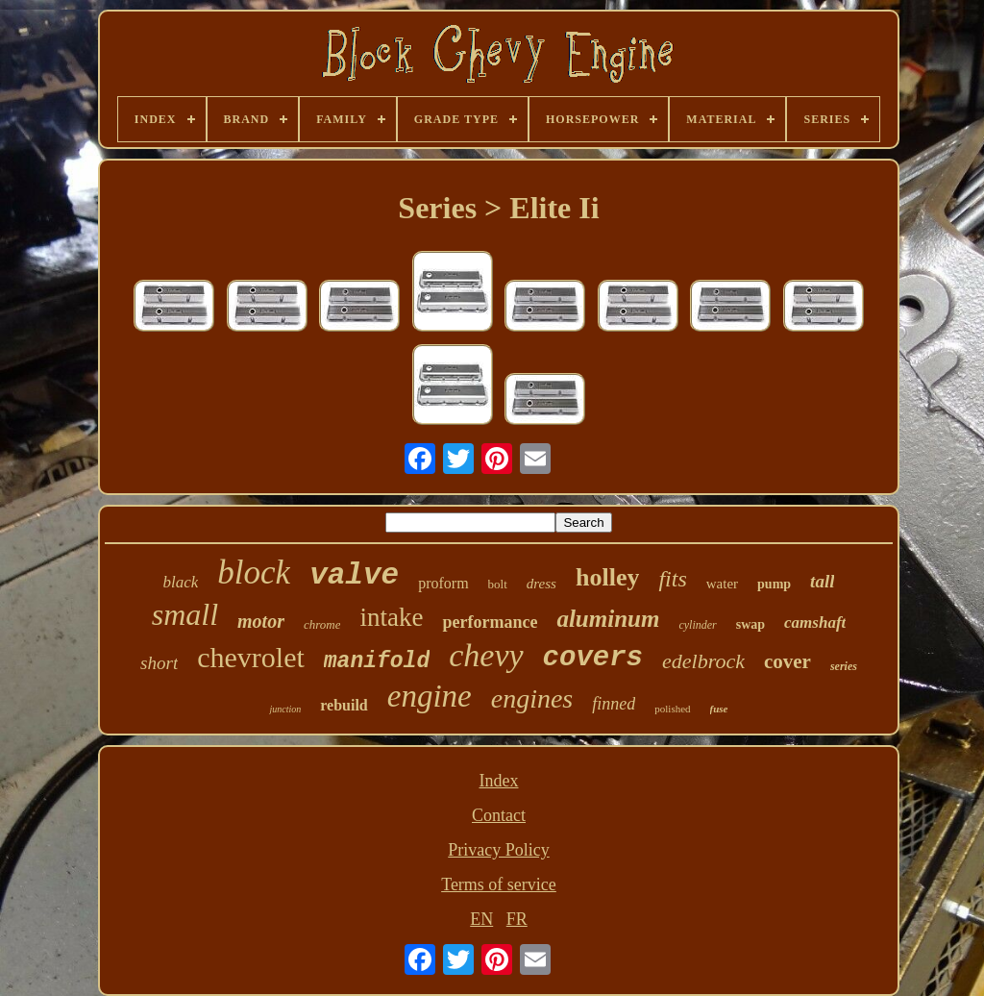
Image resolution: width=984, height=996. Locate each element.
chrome (322, 624)
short (159, 663)
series (843, 666)
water (722, 583)
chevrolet (251, 657)
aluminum (607, 619)
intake (391, 617)
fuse (719, 708)
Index (499, 780)
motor (260, 621)
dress (541, 583)
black (181, 582)
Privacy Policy (499, 849)
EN (481, 919)
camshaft (815, 622)
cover (787, 661)
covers (593, 658)
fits (672, 578)
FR (517, 919)
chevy (486, 655)
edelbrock (703, 661)
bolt (497, 584)
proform (443, 583)
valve (354, 575)
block (253, 572)
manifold (377, 661)
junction (285, 709)
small (185, 614)
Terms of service (498, 884)
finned (613, 703)
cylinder (697, 625)
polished (672, 708)
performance (489, 622)
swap (750, 624)
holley (607, 577)
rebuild (344, 705)
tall (822, 581)
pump (774, 584)
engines (532, 698)
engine (429, 696)
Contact (499, 815)
